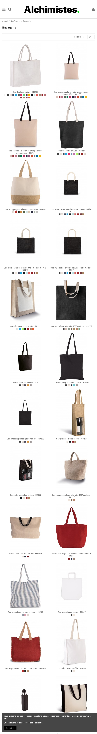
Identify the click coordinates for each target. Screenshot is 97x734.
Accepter (10, 728)
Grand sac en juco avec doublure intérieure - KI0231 (71, 554)
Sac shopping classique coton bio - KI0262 (25, 439)
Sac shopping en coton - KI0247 (71, 612)
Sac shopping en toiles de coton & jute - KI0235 (25, 209)
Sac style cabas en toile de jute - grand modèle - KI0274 (72, 269)
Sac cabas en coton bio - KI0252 (25, 382)
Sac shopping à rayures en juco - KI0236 (25, 612)
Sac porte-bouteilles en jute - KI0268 (25, 495)
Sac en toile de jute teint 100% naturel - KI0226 (71, 326)
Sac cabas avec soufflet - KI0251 (71, 668)
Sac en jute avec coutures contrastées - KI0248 (25, 668)
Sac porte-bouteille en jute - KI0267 (71, 439)
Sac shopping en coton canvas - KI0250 (71, 382)
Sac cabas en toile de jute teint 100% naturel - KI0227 (72, 496)
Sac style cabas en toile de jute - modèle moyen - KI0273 (25, 269)
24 (91, 37)
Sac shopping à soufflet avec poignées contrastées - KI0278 (25, 152)
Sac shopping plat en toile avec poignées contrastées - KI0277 (72, 93)
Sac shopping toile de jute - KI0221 (25, 326)
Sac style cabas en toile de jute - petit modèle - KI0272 (71, 210)
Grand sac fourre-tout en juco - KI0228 (25, 553)
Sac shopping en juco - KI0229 (71, 151)
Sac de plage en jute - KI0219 (25, 92)
